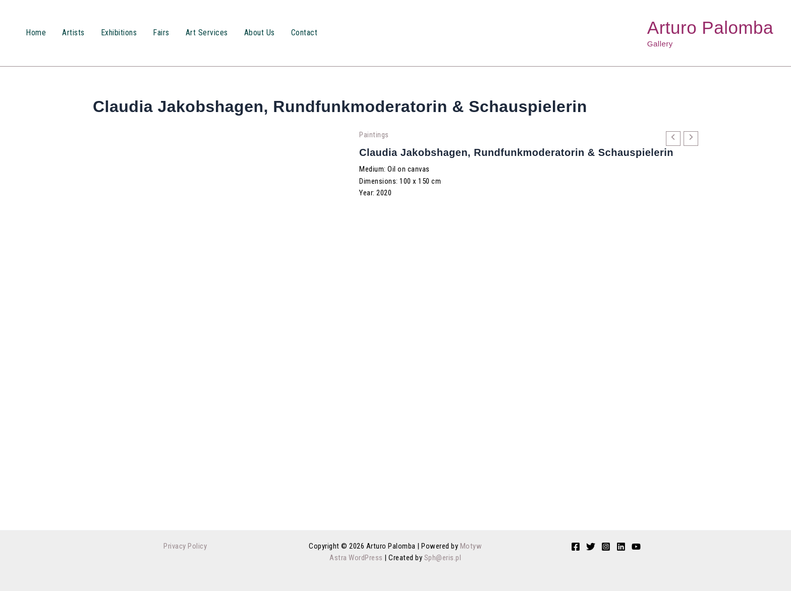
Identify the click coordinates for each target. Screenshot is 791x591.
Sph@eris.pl (443, 557)
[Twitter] (590, 546)
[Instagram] (605, 546)
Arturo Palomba (710, 27)
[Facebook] (575, 546)
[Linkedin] (621, 546)
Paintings (374, 134)
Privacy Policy (185, 546)
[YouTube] (636, 546)
